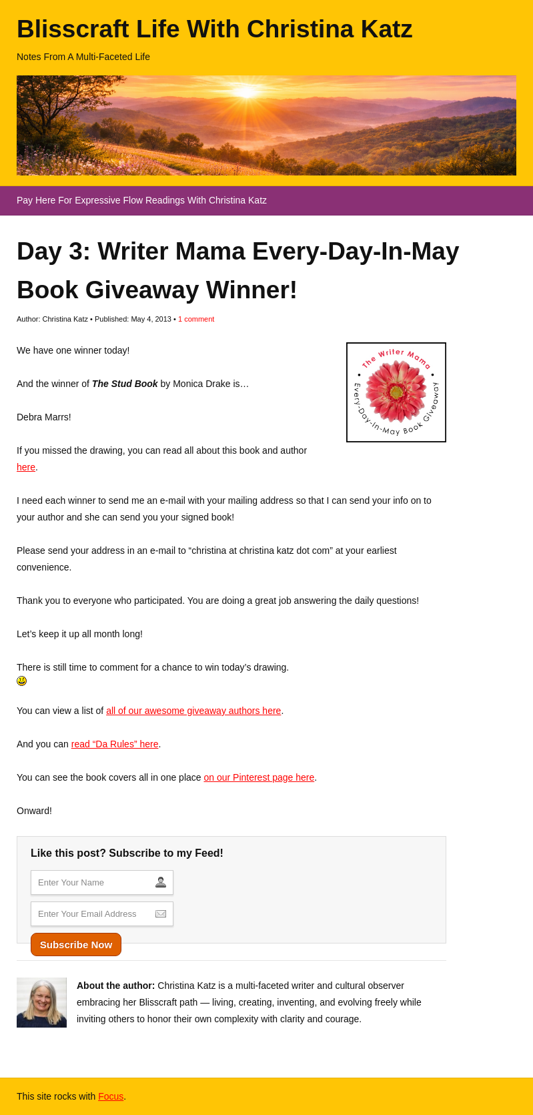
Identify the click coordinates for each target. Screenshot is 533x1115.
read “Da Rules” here (115, 744)
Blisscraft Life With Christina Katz (215, 29)
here (26, 467)
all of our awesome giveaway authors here (193, 710)
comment (196, 319)
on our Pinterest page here (258, 777)
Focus (110, 1096)
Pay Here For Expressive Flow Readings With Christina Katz (142, 200)
